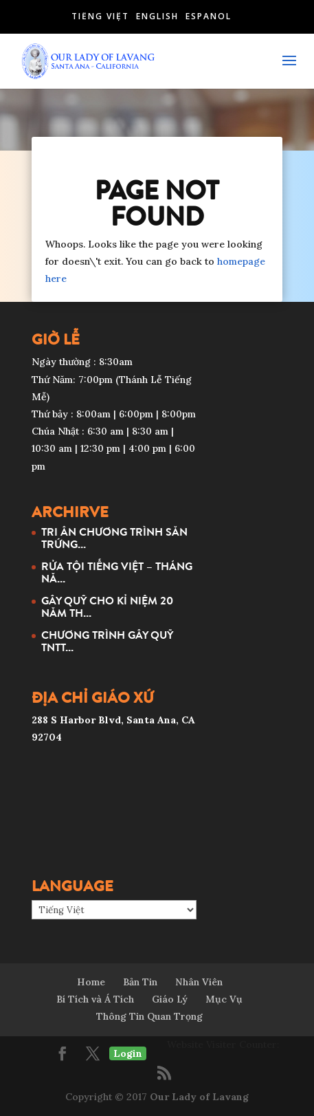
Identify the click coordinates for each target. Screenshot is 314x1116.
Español (209, 16)
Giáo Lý (170, 999)
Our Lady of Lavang (199, 1097)
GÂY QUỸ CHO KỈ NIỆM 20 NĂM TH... (107, 606)
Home (91, 982)
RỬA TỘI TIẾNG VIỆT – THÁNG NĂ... (116, 572)
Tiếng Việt (100, 16)
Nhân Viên (199, 982)
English (157, 16)
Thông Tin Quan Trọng (149, 1016)
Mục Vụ (224, 999)
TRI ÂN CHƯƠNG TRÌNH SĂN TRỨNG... (114, 537)
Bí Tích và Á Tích (95, 999)
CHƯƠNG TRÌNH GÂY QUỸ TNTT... (107, 641)
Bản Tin (140, 982)
